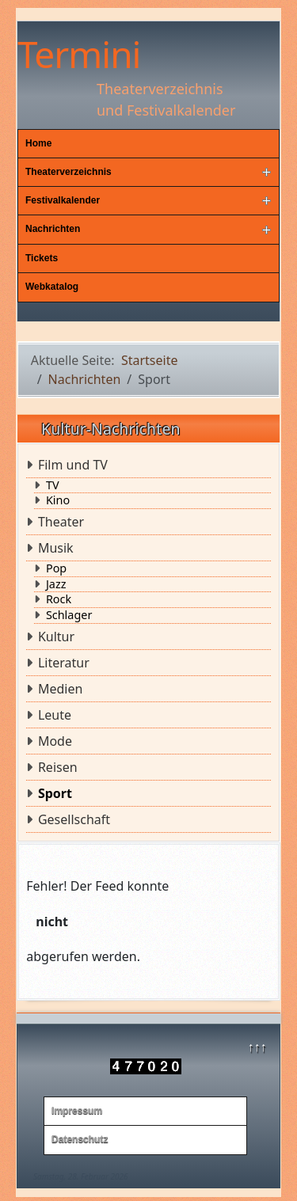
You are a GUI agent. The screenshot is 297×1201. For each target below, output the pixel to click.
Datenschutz (79, 1139)
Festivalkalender (62, 200)
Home (38, 143)
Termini (78, 53)
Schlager (69, 615)
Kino (58, 500)
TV (52, 485)
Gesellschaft (74, 819)
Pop (56, 568)
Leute (54, 715)
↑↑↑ (256, 1046)
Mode (55, 741)
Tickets (41, 258)
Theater (61, 521)
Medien (60, 688)
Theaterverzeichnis (68, 171)
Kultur (56, 636)
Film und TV (73, 464)
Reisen (58, 767)
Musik (56, 548)
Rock (58, 599)
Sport (55, 793)
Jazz (56, 584)
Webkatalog (51, 286)
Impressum (76, 1110)
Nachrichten (52, 228)
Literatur (63, 662)
